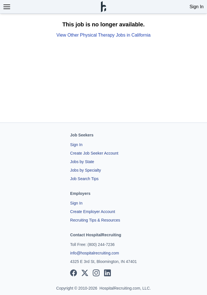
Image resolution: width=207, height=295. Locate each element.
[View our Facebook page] (73, 272)
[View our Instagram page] (96, 272)
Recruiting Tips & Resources (95, 220)
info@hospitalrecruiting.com (94, 253)
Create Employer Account (92, 211)
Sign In (196, 6)
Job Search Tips (84, 178)
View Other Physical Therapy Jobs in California (104, 35)
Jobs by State (82, 161)
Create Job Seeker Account (94, 153)
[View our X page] (84, 272)
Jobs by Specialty (85, 170)
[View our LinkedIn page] (107, 272)
